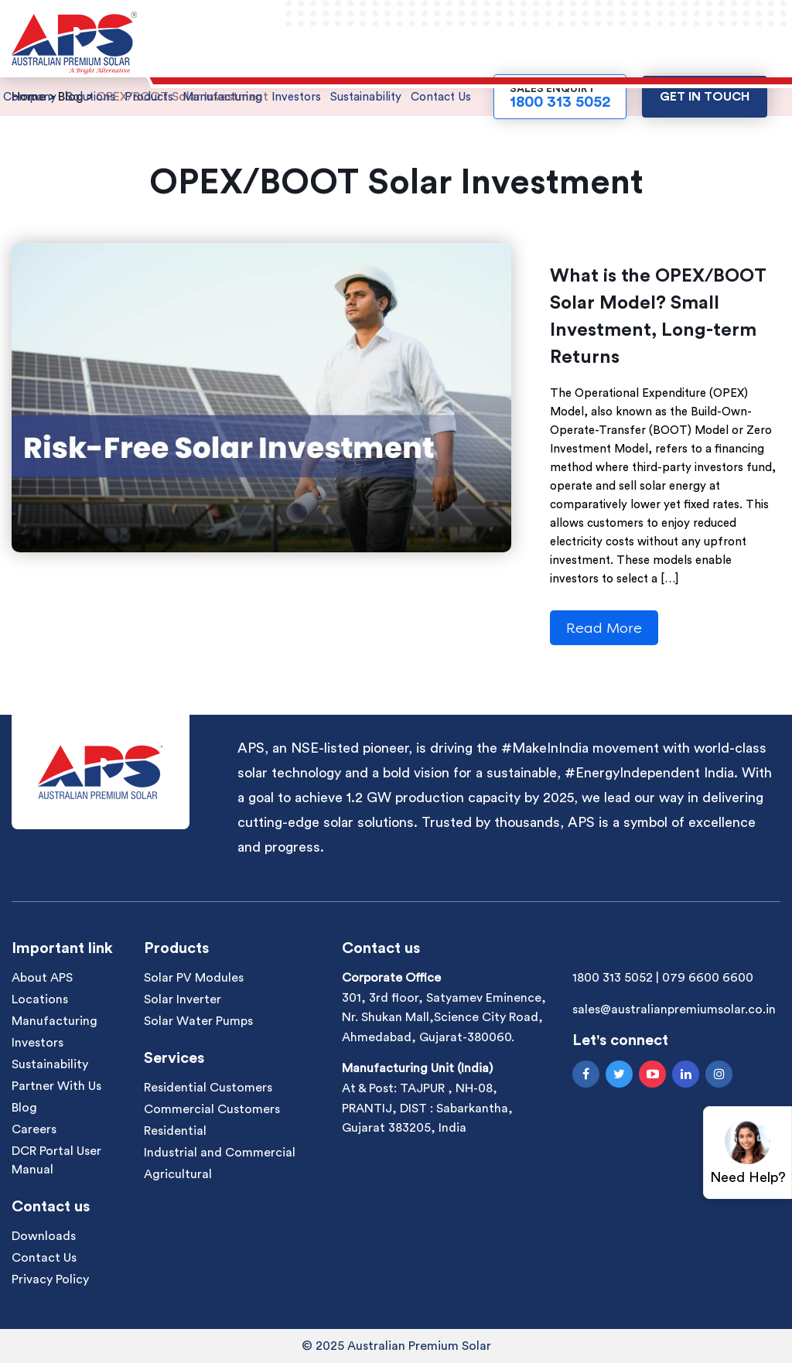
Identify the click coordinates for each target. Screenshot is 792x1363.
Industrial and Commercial (219, 1152)
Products (149, 97)
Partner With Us (56, 1086)
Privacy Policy (50, 1279)
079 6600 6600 (707, 978)
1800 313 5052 (612, 978)
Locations (40, 999)
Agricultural (178, 1174)
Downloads (44, 1236)
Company (29, 97)
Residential (175, 1131)
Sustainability (365, 97)
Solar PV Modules (194, 978)
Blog (24, 1108)
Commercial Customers (212, 1109)
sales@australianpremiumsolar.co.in (674, 1009)
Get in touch (704, 97)
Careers (34, 1129)
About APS (42, 978)
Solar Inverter (182, 999)
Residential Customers (208, 1087)
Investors (296, 97)
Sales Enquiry (560, 97)
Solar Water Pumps (198, 1021)
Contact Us (441, 97)
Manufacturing (222, 97)
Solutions (90, 97)
